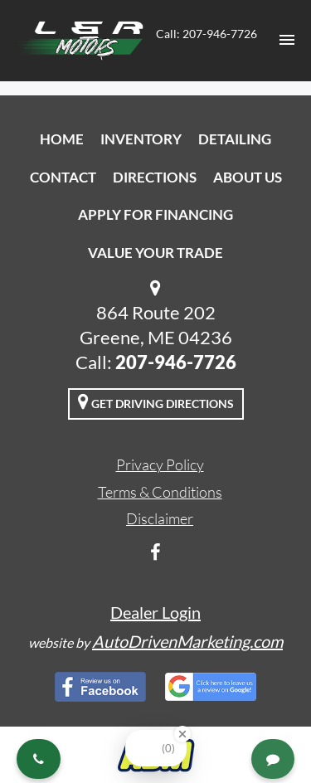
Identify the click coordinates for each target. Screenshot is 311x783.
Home (62, 139)
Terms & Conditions (160, 492)
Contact (63, 177)
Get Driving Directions (156, 401)
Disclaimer (159, 518)
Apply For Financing (155, 214)
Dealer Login (155, 612)
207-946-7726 (175, 362)
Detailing (234, 139)
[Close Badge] (182, 734)
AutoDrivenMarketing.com (187, 641)
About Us (247, 177)
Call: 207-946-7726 (206, 34)
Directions (155, 177)
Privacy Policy (160, 464)
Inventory (141, 139)
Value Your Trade (155, 252)
